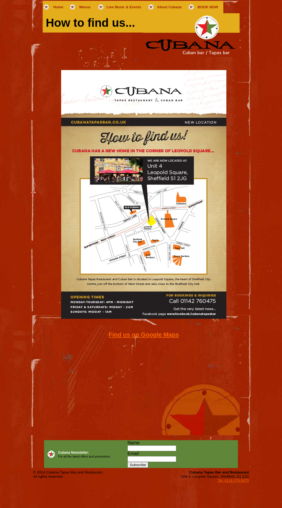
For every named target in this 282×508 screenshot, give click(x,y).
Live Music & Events (124, 7)
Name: (134, 442)
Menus (85, 7)
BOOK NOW (207, 7)
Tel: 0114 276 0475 (233, 480)
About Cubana (169, 7)
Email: (134, 453)
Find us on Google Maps (144, 334)
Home (58, 7)
